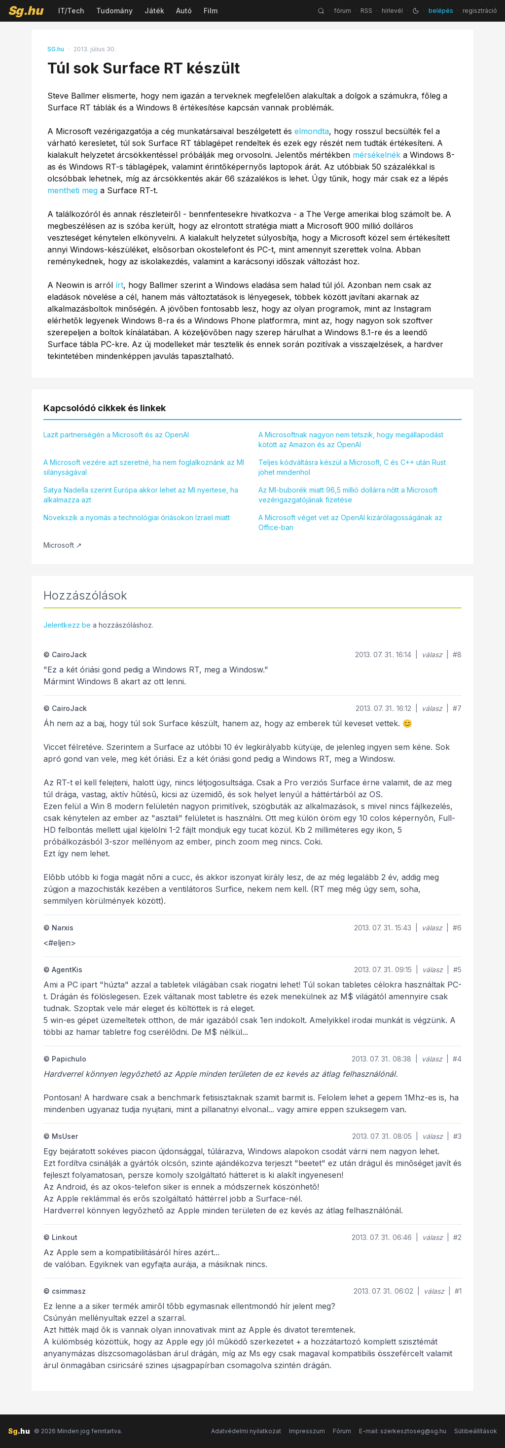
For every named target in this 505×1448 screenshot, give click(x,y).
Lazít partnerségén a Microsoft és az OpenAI (116, 434)
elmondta (311, 131)
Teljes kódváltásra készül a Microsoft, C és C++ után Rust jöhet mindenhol (352, 467)
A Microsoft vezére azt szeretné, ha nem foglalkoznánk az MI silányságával (143, 467)
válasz (432, 654)
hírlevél (392, 10)
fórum (342, 10)
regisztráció (480, 10)
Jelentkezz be (67, 625)
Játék (154, 10)
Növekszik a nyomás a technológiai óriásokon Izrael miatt (136, 517)
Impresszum (307, 1431)
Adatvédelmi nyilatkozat (246, 1431)
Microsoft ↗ (62, 545)
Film (210, 10)
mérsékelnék (376, 155)
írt (119, 285)
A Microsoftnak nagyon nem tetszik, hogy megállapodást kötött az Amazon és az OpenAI (350, 439)
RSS (366, 10)
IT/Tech (71, 10)
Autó (184, 10)
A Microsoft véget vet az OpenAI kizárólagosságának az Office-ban (350, 522)
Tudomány (114, 10)
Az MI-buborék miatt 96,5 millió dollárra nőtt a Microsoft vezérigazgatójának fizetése (347, 495)
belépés (441, 10)
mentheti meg (72, 190)
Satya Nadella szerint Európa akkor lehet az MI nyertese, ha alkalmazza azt (140, 495)
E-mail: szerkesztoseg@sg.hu (402, 1431)
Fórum (342, 1431)
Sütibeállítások (475, 1431)
